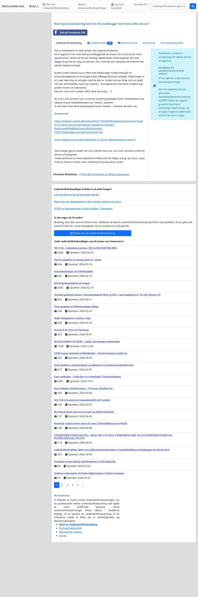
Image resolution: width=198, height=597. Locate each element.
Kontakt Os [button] (140, 4)
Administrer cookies (70, 575)
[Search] (170, 6)
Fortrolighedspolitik (171, 86)
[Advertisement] (123, 39)
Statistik (149, 86)
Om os (63, 579)
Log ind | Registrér (118, 6)
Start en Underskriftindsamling (56, 6)
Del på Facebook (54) (69, 76)
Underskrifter (100, 86)
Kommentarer (128, 86)
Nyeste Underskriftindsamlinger (92, 6)
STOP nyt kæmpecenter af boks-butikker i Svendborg (83, 252)
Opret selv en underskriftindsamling (92, 276)
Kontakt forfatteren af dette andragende (104, 217)
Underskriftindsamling (69, 86)
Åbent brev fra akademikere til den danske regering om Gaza (87, 245)
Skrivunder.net (13, 6)
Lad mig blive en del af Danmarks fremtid (76, 238)
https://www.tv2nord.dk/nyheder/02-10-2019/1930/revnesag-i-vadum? (95, 183)
